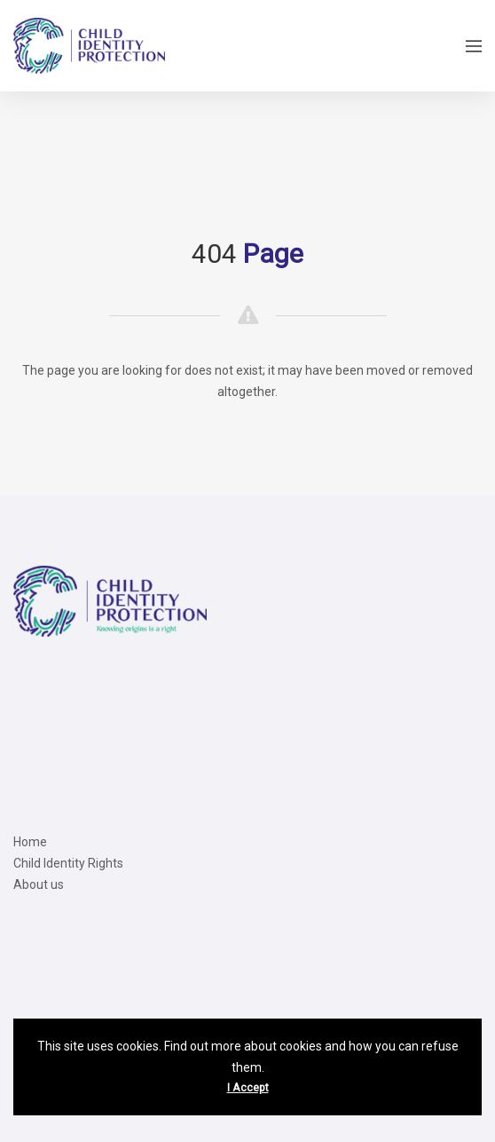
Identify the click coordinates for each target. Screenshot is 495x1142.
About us (38, 884)
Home (30, 842)
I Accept (248, 1088)
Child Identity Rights (68, 863)
